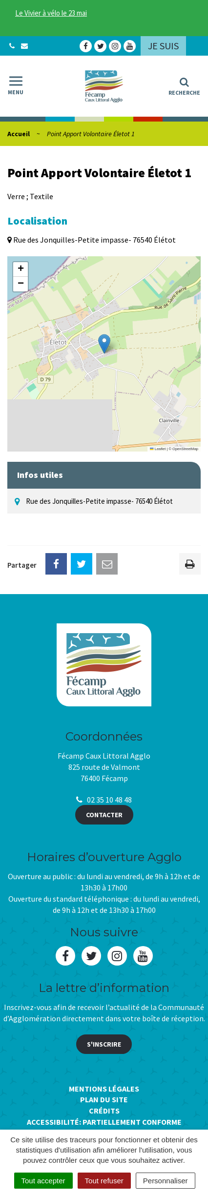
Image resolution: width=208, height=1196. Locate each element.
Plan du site (104, 1099)
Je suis (163, 46)
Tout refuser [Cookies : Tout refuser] (104, 1180)
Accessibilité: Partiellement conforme (104, 1122)
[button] (104, 344)
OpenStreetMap (185, 449)
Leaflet (158, 449)
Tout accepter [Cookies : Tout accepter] (43, 1180)
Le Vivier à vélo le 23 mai (51, 13)
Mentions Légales (104, 1088)
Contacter (104, 814)
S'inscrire (104, 1044)
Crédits (104, 1110)
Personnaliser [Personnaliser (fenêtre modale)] (165, 1180)
